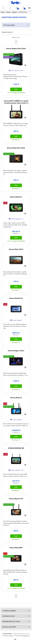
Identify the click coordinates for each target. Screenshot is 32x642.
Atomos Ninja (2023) (16, 249)
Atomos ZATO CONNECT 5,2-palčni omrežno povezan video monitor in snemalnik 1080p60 (16, 102)
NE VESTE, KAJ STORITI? (9, 627)
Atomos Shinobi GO (16, 298)
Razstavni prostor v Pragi (11, 621)
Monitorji (14, 12)
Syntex (3, 12)
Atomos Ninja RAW (16, 548)
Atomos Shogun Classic (16, 351)
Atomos (8, 12)
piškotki (11, 636)
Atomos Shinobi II (16, 197)
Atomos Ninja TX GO (16, 499)
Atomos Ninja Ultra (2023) (16, 148)
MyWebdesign (25, 636)
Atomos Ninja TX (16, 398)
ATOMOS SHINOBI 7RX (16, 448)
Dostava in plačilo (9, 616)
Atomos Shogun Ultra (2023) (16, 48)
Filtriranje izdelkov (9, 25)
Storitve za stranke (9, 611)
